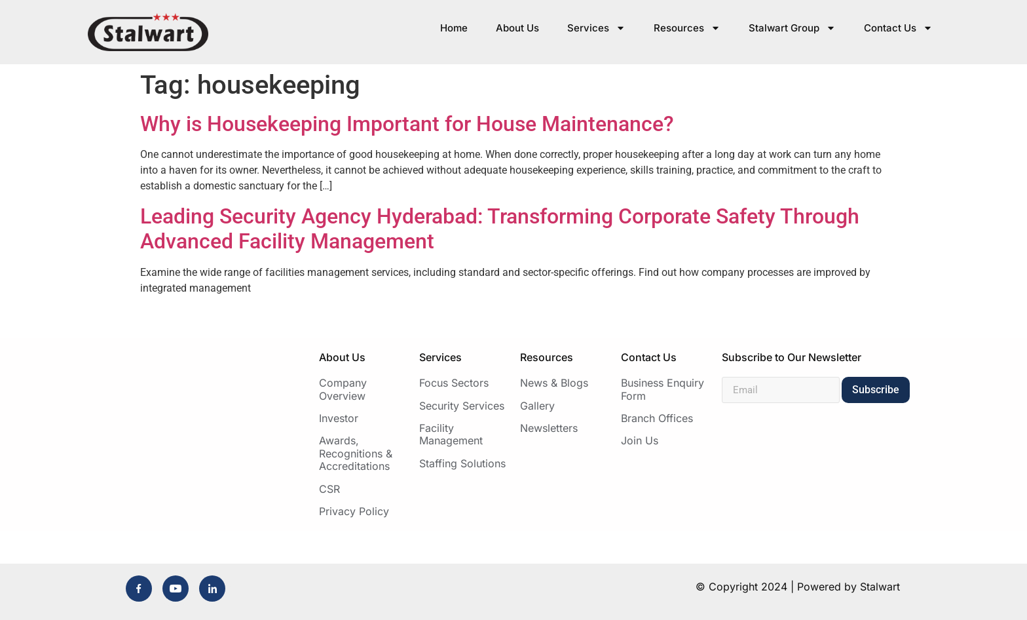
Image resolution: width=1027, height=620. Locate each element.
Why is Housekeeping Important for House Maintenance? (407, 123)
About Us (517, 28)
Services (596, 27)
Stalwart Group (792, 27)
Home (454, 28)
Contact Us (898, 27)
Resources (687, 27)
